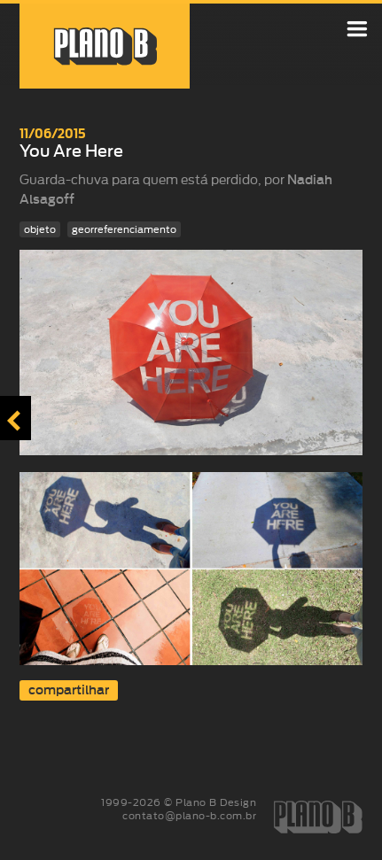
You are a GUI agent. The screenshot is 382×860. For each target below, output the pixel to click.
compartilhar (68, 690)
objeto (40, 229)
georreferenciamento (124, 229)
